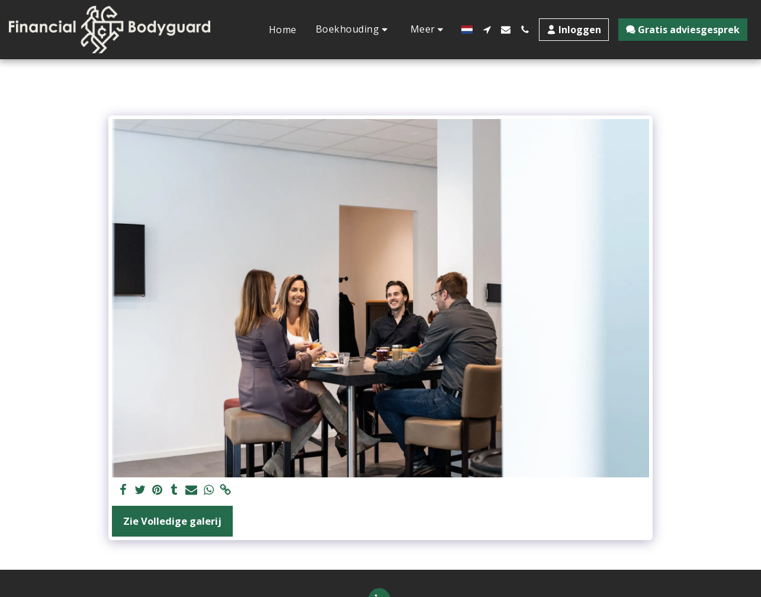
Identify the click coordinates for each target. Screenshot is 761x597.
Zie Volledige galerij (172, 521)
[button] (353, 29)
